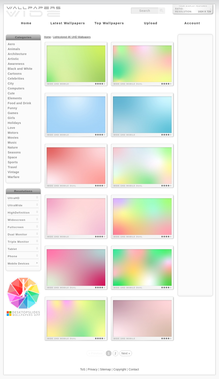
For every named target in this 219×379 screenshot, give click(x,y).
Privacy (93, 369)
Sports (13, 162)
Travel (12, 167)
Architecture (17, 54)
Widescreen (23, 219)
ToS (82, 369)
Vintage (13, 172)
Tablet (23, 249)
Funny (12, 108)
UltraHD (23, 198)
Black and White (20, 68)
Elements (15, 98)
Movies (13, 137)
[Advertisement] (195, 101)
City (11, 83)
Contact (134, 369)
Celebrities (16, 78)
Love (11, 127)
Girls (11, 118)
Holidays (14, 123)
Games (13, 113)
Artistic (13, 59)
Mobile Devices (18, 263)
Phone (23, 256)
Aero (11, 44)
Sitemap (105, 369)
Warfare (13, 177)
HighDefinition (23, 212)
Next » (125, 353)
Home (47, 37)
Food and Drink (19, 103)
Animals (14, 49)
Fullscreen (23, 227)
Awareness (16, 63)
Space (12, 157)
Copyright (119, 369)
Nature (13, 147)
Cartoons (15, 73)
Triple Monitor (23, 241)
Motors (13, 132)
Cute (11, 93)
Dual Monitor (23, 234)
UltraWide (23, 205)
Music (12, 142)
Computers (16, 88)
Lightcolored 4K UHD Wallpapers (72, 37)
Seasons (14, 152)
